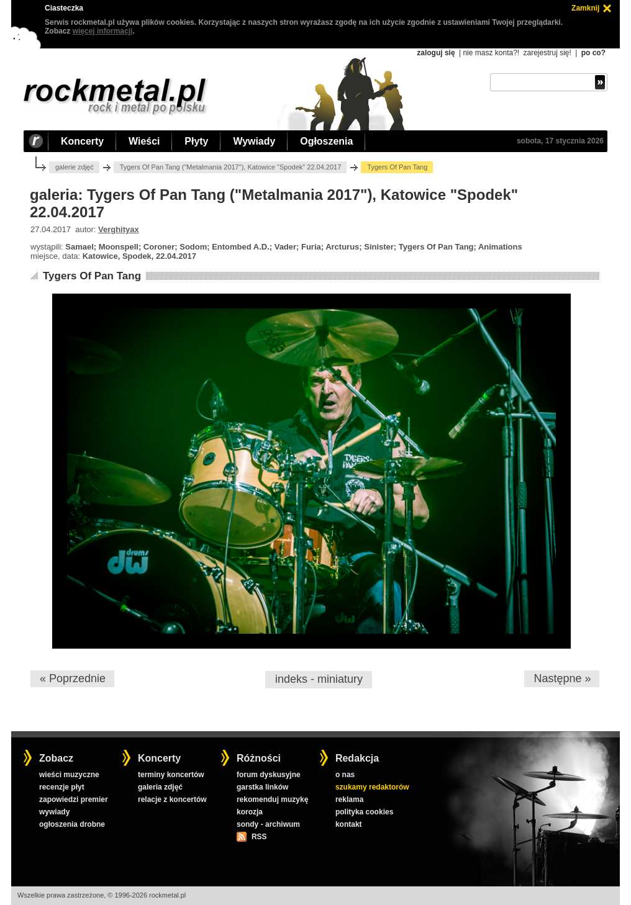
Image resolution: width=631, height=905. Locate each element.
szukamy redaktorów (372, 787)
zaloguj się (436, 52)
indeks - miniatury (319, 679)
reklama (349, 799)
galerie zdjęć (74, 167)
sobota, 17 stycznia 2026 (560, 141)
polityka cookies (364, 812)
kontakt (348, 824)
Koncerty (82, 141)
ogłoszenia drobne (72, 824)
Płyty (196, 141)
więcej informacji (103, 31)
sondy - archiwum (268, 824)
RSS (259, 836)
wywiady (54, 812)
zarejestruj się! (547, 52)
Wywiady (254, 141)
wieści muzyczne (69, 774)
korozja (250, 812)
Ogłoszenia (326, 141)
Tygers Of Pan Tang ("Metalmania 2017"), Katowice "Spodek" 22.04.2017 (231, 167)
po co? (593, 52)
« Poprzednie (73, 678)
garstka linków (262, 787)
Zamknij (585, 8)
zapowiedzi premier (73, 799)
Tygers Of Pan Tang (92, 276)
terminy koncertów (171, 774)
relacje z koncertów (172, 799)
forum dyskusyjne (269, 774)
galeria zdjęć (160, 787)
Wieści (144, 141)
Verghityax (118, 229)
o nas (345, 774)
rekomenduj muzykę (272, 799)
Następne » (562, 678)
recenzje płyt (61, 787)
